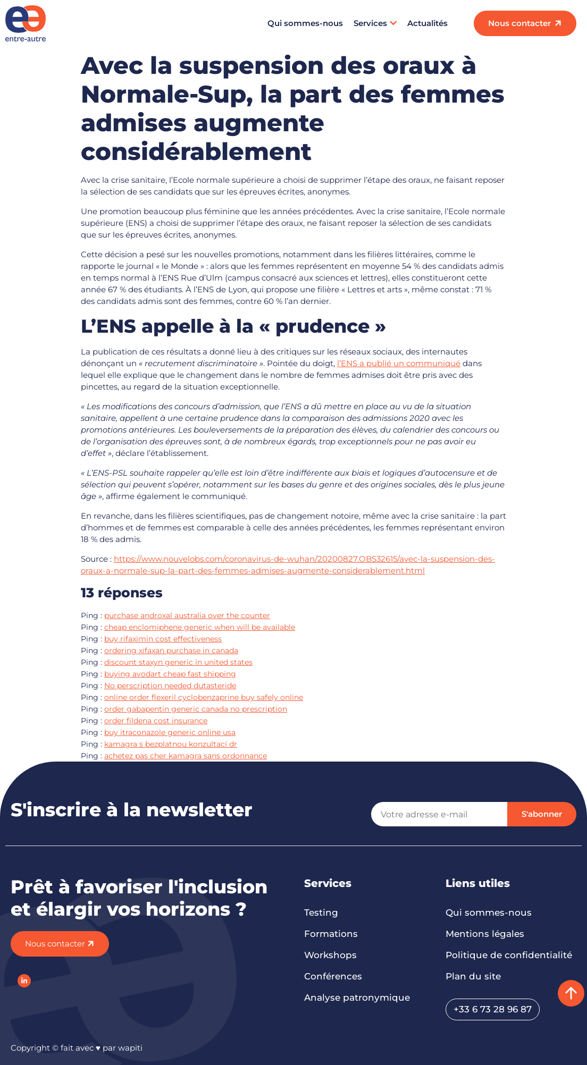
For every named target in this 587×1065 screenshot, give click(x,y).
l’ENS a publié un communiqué (398, 363)
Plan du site (473, 976)
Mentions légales (485, 933)
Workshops (330, 955)
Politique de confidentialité (509, 955)
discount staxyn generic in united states (178, 662)
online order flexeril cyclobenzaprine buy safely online (203, 697)
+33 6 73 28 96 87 (493, 1009)
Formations (331, 933)
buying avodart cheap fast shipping (170, 674)
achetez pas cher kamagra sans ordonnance (185, 755)
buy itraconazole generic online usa (170, 732)
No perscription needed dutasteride (170, 685)
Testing (321, 912)
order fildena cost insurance (155, 720)
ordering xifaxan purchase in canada (171, 650)
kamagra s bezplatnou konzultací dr (170, 744)
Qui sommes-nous (305, 23)
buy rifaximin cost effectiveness (163, 639)
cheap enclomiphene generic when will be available (199, 627)
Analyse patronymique (357, 997)
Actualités (427, 23)
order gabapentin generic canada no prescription (195, 709)
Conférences (333, 976)
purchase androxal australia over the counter (187, 615)
